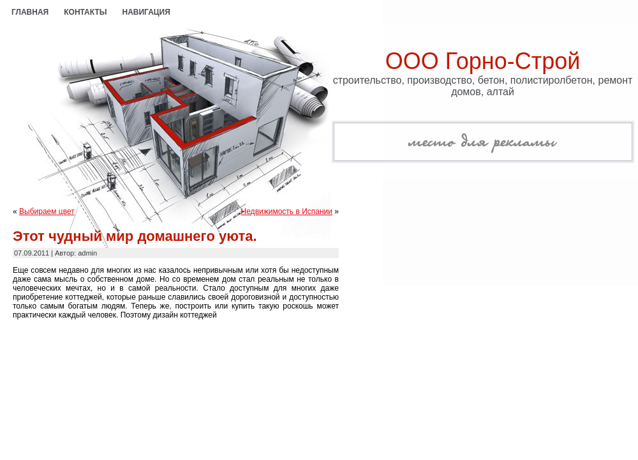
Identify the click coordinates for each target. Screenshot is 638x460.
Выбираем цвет (47, 211)
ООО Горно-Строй (483, 61)
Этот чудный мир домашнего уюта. (135, 236)
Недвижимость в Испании (286, 211)
